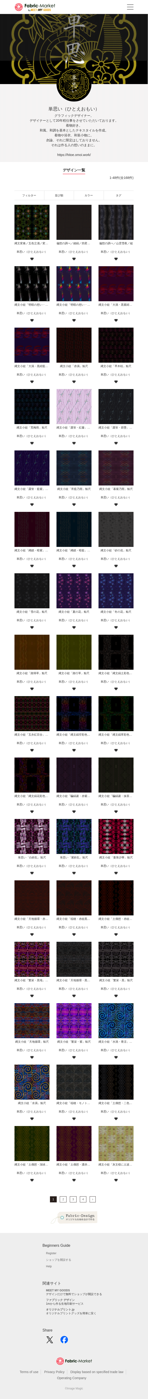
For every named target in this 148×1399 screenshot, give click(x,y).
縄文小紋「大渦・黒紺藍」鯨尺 (31, 366)
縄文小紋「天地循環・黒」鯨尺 (74, 980)
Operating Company (71, 1378)
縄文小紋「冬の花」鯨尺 (116, 611)
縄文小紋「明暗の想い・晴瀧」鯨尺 (74, 304)
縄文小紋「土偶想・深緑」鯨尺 (31, 1164)
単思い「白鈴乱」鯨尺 (32, 857)
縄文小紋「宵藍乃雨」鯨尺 (74, 489)
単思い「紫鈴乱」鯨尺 (74, 857)
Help (49, 1266)
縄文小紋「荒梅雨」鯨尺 (32, 427)
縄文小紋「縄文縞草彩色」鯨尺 (116, 734)
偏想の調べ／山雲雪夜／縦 (116, 243)
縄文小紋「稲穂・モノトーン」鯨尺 (74, 1103)
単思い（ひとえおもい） (32, 251)
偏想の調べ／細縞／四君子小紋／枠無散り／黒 (74, 243)
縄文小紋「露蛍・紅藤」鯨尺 (74, 427)
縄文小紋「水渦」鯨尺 (32, 1103)
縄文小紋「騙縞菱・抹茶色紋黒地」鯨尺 (116, 796)
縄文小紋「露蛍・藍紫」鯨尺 (31, 489)
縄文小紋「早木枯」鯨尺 (116, 366)
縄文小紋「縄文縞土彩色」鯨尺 (116, 673)
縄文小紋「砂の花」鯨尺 (116, 550)
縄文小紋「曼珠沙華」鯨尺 (116, 857)
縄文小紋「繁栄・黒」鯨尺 (116, 980)
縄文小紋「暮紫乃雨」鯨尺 (116, 489)
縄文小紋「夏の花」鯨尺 (74, 611)
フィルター (29, 195)
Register (51, 1253)
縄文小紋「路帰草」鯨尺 (32, 673)
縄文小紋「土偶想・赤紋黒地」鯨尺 (116, 919)
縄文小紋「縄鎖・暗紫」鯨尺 (31, 550)
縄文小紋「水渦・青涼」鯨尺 (116, 1041)
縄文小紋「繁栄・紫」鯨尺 (74, 1041)
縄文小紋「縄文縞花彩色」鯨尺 (31, 796)
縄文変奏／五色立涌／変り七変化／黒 (31, 243)
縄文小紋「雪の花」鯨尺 (32, 611)
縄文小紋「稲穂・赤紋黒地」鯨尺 (74, 919)
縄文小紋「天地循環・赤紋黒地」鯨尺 (31, 919)
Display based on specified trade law (96, 1372)
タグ (118, 195)
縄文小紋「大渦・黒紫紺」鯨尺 (116, 304)
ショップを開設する (58, 1259)
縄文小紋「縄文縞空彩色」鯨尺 (74, 734)
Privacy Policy (54, 1372)
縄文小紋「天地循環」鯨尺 (32, 1041)
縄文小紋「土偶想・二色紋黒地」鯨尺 (116, 1103)
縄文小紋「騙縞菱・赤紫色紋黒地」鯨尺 (74, 796)
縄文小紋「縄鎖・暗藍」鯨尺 (74, 550)
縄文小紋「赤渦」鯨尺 (74, 366)
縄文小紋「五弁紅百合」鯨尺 (31, 734)
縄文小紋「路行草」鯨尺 (74, 673)
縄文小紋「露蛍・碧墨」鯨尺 (116, 427)
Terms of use (29, 1372)
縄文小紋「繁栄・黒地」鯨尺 (31, 980)
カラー (89, 195)
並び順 (59, 195)
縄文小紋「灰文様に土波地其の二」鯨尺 (116, 1164)
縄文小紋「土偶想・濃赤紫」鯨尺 (74, 1164)
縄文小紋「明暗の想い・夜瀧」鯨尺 (31, 304)
